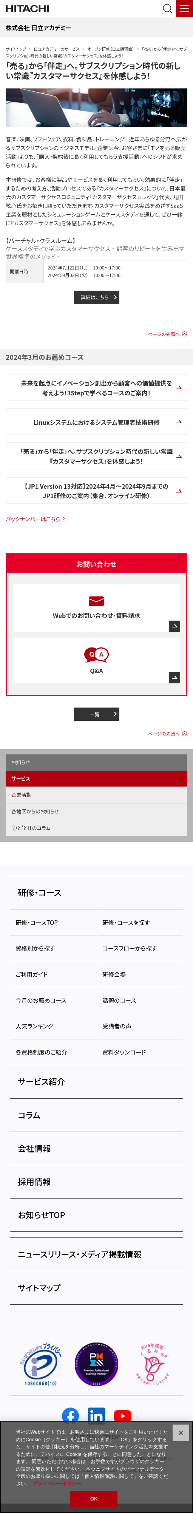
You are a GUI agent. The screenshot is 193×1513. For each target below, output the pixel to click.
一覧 (95, 714)
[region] (96, 1467)
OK (94, 1499)
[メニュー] (184, 8)
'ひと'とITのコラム (31, 828)
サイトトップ (16, 49)
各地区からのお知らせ (35, 811)
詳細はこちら (94, 297)
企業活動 (21, 794)
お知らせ (20, 762)
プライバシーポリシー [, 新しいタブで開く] (57, 1484)
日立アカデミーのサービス (56, 49)
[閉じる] (181, 1433)
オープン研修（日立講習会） (110, 49)
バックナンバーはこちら (33, 519)
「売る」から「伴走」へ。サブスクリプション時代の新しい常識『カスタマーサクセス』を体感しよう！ (93, 70)
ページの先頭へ (164, 334)
